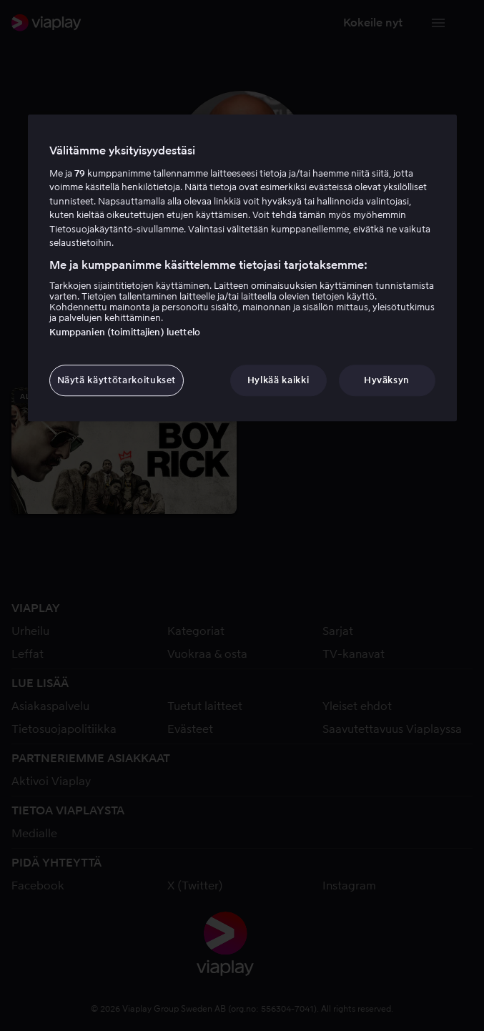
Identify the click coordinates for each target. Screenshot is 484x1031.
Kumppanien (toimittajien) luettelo (124, 332)
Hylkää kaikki (278, 380)
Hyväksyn (387, 380)
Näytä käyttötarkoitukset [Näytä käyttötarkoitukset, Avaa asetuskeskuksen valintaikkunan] (117, 380)
